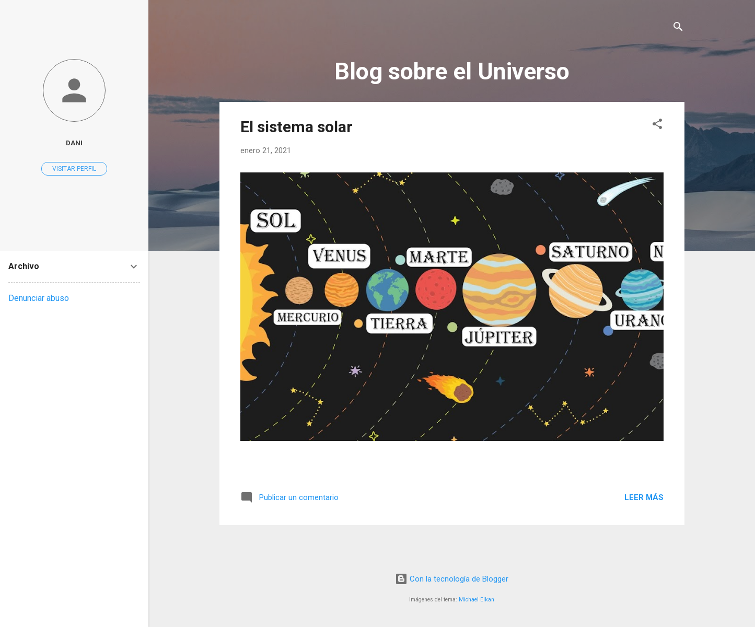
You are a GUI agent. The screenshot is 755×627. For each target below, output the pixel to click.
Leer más (644, 497)
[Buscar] (678, 28)
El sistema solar (296, 127)
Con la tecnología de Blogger (451, 579)
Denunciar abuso (38, 298)
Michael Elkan (476, 599)
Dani (74, 142)
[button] (657, 126)
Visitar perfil (74, 168)
